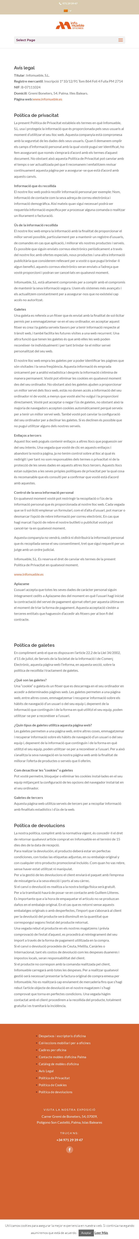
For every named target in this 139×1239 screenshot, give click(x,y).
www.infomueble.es (47, 99)
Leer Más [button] (101, 1233)
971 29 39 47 (69, 3)
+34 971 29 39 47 (69, 1140)
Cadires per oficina (53, 1050)
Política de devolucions (56, 1092)
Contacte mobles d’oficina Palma (62, 1057)
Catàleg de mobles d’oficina (59, 1064)
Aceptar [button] (86, 1233)
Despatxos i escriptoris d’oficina (62, 1036)
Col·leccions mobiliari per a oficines (65, 1043)
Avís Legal (46, 1071)
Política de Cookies (53, 1085)
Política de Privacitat (54, 1078)
